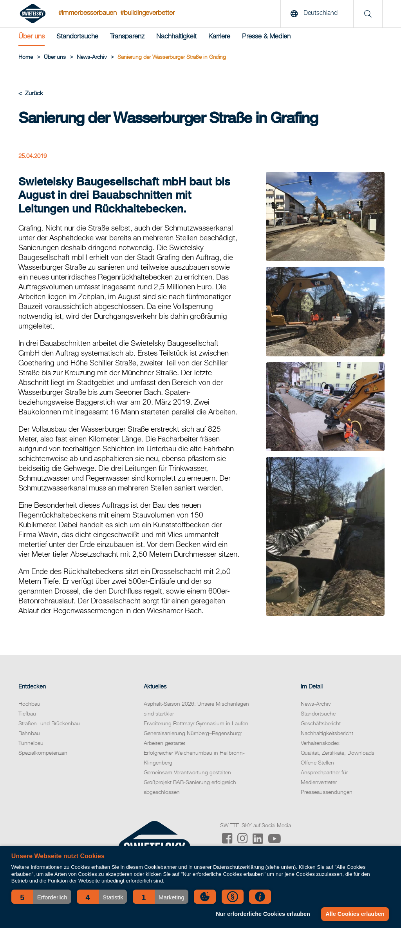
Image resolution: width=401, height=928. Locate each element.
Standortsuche (77, 36)
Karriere (219, 36)
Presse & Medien (266, 36)
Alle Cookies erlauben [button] (354, 914)
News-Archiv (316, 704)
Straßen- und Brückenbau (49, 723)
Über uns (31, 36)
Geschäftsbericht (321, 723)
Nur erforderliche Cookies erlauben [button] (263, 914)
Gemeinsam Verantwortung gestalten (187, 772)
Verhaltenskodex (320, 743)
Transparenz (127, 36)
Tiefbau (27, 714)
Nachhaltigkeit (176, 36)
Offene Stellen (317, 763)
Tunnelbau (30, 743)
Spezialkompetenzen (42, 753)
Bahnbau (29, 733)
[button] (41, 897)
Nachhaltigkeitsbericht (327, 733)
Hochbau (29, 704)
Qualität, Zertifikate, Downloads (337, 753)
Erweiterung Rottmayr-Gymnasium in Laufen (196, 723)
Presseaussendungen (326, 792)
